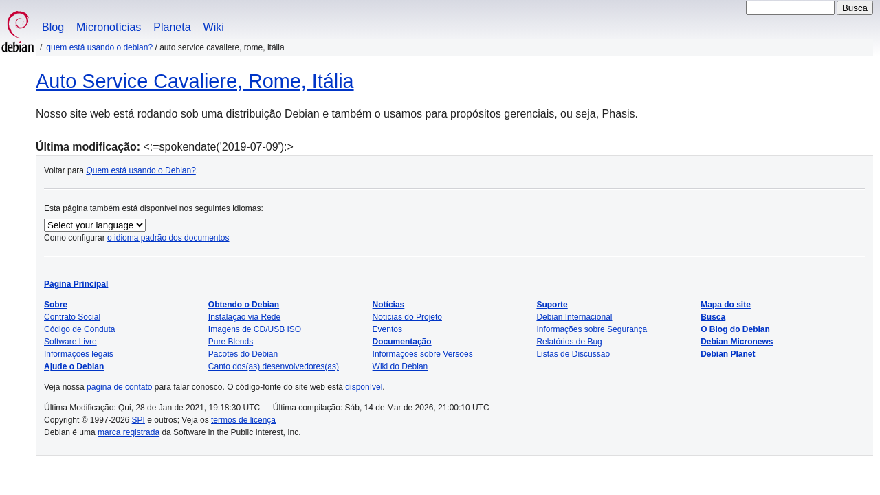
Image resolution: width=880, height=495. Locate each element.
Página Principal (76, 284)
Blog (53, 27)
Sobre (55, 304)
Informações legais (78, 354)
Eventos (387, 329)
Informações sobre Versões (423, 354)
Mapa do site (726, 304)
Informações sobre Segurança (591, 329)
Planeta (171, 27)
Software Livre (70, 341)
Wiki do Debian (400, 366)
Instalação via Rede (244, 317)
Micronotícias (108, 27)
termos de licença (243, 420)
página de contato (119, 387)
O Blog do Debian (735, 329)
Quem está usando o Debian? (99, 47)
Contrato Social (72, 317)
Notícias (389, 304)
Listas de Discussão (573, 354)
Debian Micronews (737, 341)
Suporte (551, 304)
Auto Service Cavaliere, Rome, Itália (195, 81)
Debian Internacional (574, 317)
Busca (713, 317)
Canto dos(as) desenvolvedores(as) (273, 366)
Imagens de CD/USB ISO (254, 329)
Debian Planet (728, 354)
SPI (138, 420)
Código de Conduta (79, 329)
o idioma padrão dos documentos (168, 238)
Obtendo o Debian (243, 304)
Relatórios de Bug (569, 341)
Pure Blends (230, 341)
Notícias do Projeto (407, 317)
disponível (363, 387)
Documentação (402, 341)
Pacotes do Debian (243, 354)
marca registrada (129, 432)
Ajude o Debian (74, 366)
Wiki (214, 27)
